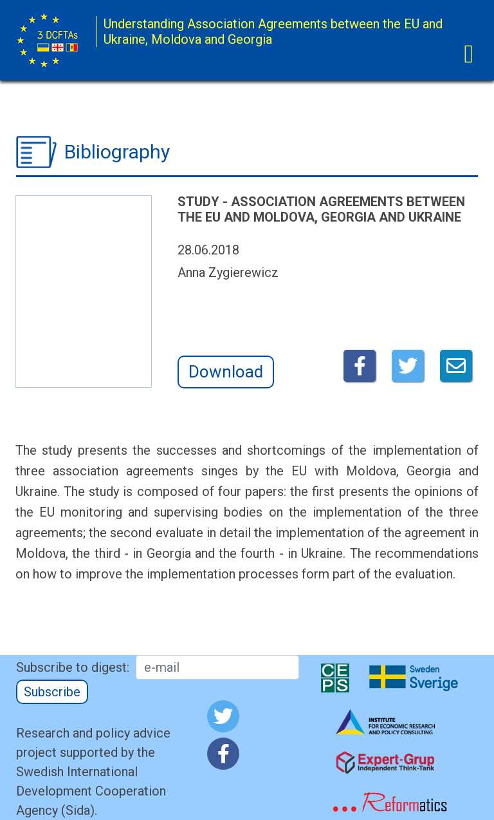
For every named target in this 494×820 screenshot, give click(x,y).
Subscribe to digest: (72, 667)
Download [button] (225, 371)
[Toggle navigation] (468, 54)
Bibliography (117, 151)
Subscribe (52, 692)
